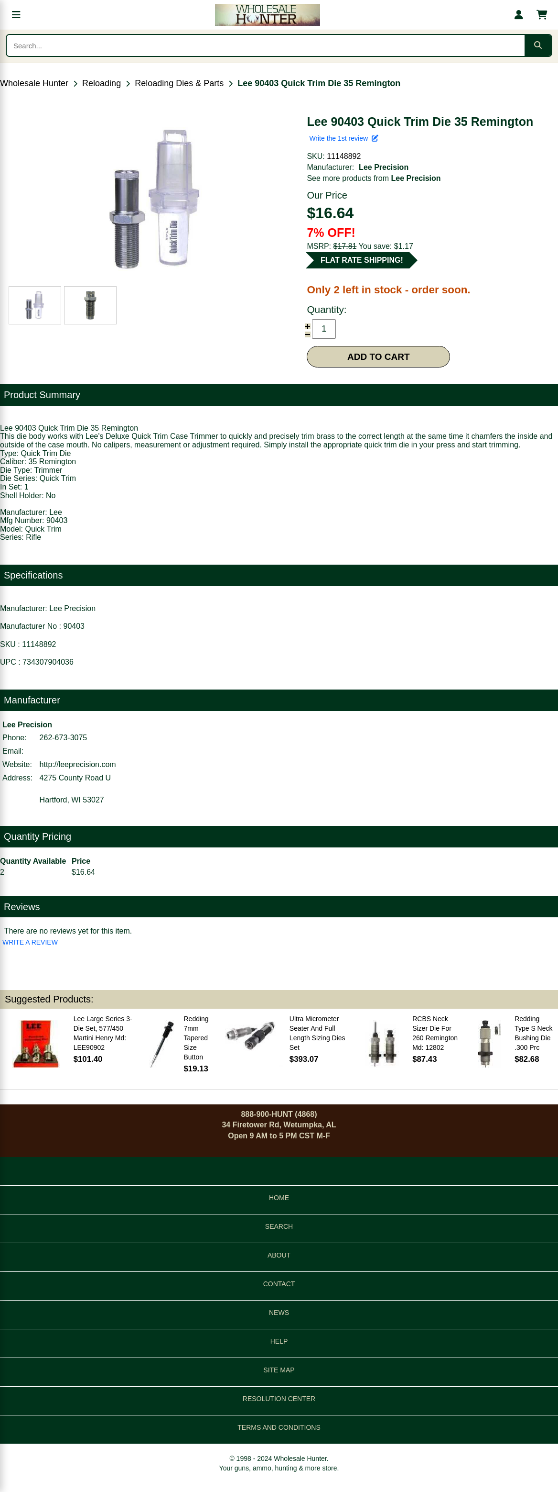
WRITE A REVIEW (30, 942)
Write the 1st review (343, 138)
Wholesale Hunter (34, 83)
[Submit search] (538, 45)
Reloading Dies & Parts (179, 83)
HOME (279, 1198)
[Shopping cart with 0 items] (541, 14)
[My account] (518, 14)
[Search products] (266, 45)
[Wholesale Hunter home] (267, 15)
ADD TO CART (378, 357)
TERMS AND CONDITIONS (278, 1427)
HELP (279, 1341)
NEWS (279, 1312)
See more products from (373, 178)
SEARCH (279, 1226)
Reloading (101, 83)
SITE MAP (278, 1370)
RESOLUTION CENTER (279, 1399)
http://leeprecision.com (78, 764)
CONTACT (279, 1284)
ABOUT (279, 1255)
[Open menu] (16, 14)
